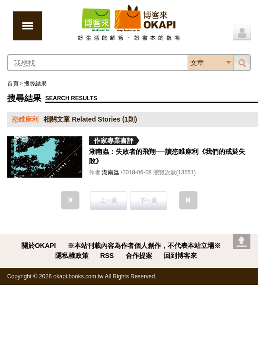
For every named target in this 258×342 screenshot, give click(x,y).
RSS (107, 255)
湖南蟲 (110, 172)
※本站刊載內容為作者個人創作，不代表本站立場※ (144, 245)
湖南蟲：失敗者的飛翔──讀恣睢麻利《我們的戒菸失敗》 (167, 156)
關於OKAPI (38, 245)
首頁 (13, 83)
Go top (241, 241)
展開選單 (27, 25)
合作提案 (139, 255)
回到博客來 (180, 255)
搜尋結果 (35, 83)
